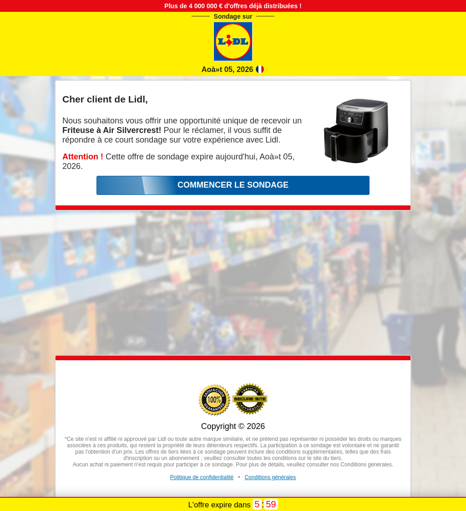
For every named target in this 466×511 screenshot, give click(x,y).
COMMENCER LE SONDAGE (233, 184)
